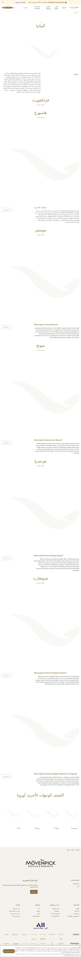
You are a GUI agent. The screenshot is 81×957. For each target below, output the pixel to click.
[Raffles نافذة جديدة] (61, 934)
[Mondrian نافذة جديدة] (34, 943)
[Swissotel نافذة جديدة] (15, 943)
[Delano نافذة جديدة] (34, 934)
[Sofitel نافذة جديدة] (52, 939)
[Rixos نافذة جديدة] (34, 939)
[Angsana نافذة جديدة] (6, 943)
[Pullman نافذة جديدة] (25, 943)
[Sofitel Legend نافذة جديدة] (25, 934)
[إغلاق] (79, 947)
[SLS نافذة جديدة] (6, 934)
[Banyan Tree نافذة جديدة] (43, 934)
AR (15, 7)
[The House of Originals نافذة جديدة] (43, 939)
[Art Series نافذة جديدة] (43, 943)
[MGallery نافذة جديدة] (52, 943)
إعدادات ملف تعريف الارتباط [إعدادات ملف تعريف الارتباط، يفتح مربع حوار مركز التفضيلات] (9, 951)
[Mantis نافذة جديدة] (61, 943)
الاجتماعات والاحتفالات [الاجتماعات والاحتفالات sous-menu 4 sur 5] (37, 7)
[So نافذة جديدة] (61, 939)
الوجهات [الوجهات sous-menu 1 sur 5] (64, 8)
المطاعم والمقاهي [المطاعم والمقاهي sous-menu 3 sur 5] (48, 7)
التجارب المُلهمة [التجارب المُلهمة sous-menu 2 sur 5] (56, 7)
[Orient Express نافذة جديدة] (52, 934)
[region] (40, 951)
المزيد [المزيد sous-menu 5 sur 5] (26, 8)
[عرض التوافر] (6, 208)
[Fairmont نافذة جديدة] (15, 934)
